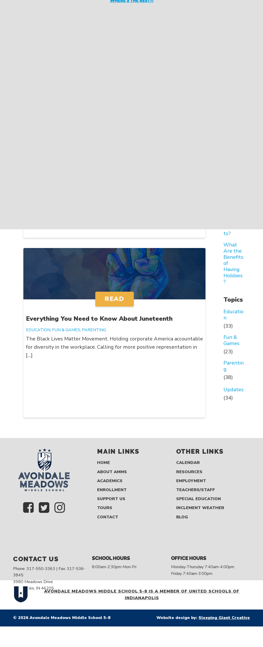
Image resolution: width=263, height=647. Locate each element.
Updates (233, 390)
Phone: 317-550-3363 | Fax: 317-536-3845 (49, 572)
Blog (182, 517)
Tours (104, 508)
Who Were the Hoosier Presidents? (233, 218)
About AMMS (112, 472)
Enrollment (112, 490)
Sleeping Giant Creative (224, 618)
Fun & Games (66, 330)
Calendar (188, 462)
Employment (191, 481)
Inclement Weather (200, 508)
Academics (110, 481)
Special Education (198, 499)
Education (38, 330)
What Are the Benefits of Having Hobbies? (233, 263)
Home (103, 462)
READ (114, 299)
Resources (189, 472)
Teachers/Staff (195, 490)
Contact (107, 517)
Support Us (111, 499)
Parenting (94, 330)
